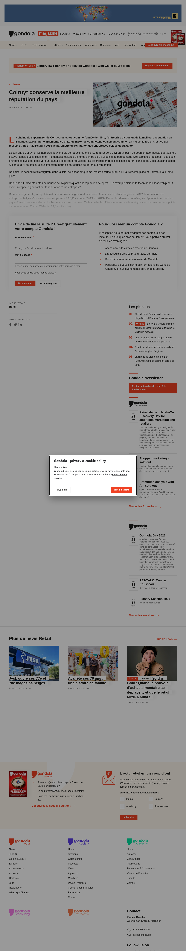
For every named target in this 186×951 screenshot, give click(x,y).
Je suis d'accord (121, 489)
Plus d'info (62, 489)
